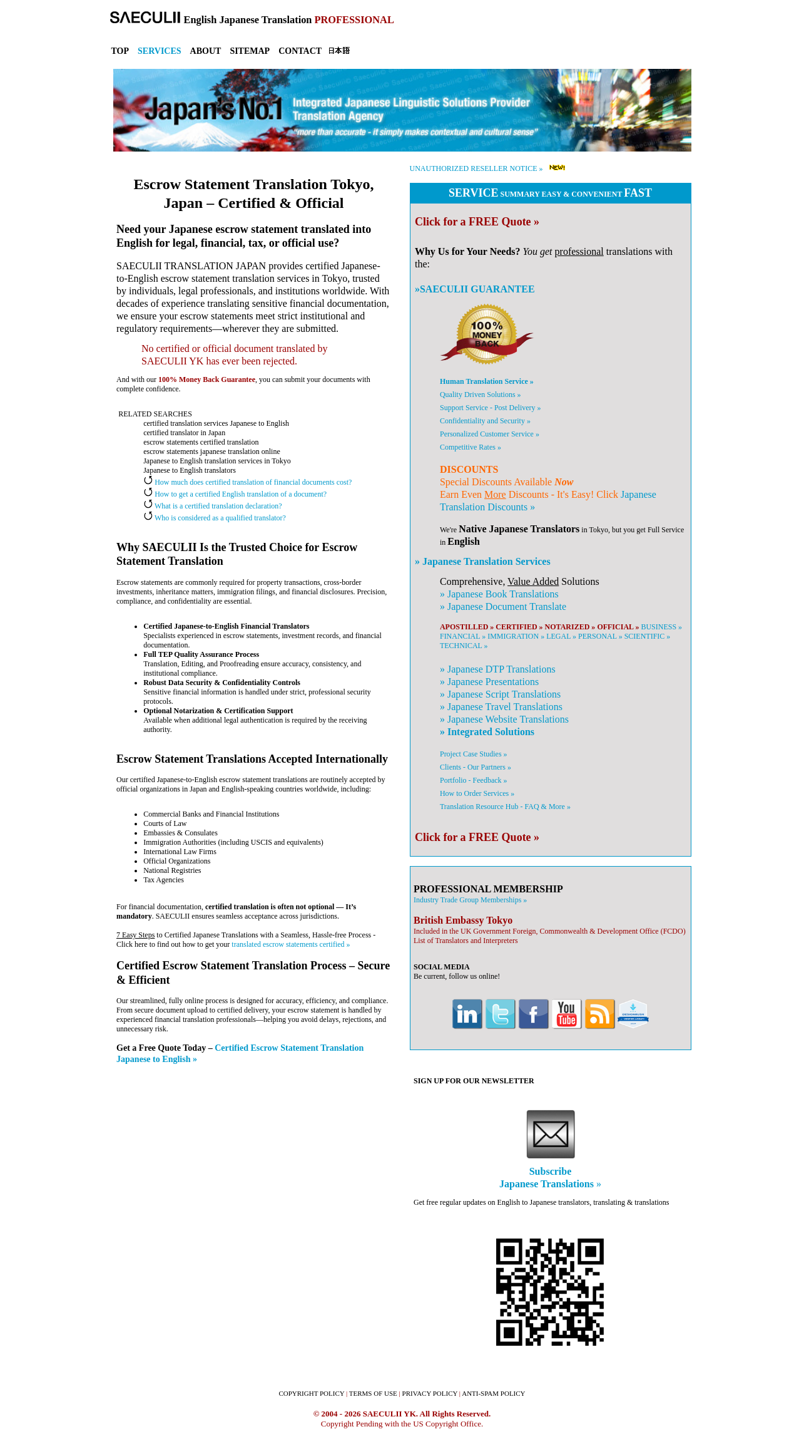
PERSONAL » (600, 636)
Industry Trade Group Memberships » (470, 899)
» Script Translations (500, 694)
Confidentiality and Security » (485, 420)
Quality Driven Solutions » (480, 394)
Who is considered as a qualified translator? (214, 517)
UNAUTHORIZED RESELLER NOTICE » (476, 168)
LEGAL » (561, 636)
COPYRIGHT (311, 1393)
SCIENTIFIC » (647, 636)
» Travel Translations (501, 706)
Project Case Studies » (473, 754)
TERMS (373, 1393)
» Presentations (489, 681)
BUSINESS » (661, 626)
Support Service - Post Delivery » (490, 407)
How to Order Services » (477, 793)
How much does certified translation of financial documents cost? (247, 482)
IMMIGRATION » (515, 636)
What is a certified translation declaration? (212, 506)
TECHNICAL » (464, 645)
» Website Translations (504, 719)
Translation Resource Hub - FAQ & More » (505, 806)
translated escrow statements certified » (291, 944)
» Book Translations (499, 594)
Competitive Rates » (470, 447)
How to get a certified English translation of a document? (235, 494)
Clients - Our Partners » (475, 767)
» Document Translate (503, 606)
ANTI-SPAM (493, 1393)
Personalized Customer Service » (489, 434)
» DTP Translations (498, 669)
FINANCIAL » (463, 636)
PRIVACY (430, 1393)
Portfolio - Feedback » (473, 780)
